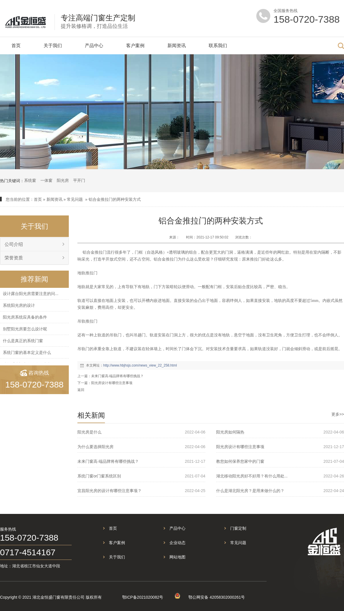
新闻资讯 (176, 45)
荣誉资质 (14, 257)
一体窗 (46, 180)
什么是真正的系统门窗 (23, 340)
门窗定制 (238, 528)
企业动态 (177, 542)
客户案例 (135, 45)
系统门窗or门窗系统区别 (99, 476)
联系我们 (218, 45)
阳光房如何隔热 (230, 432)
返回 (80, 390)
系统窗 (30, 180)
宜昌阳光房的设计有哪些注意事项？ (109, 490)
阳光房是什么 (89, 432)
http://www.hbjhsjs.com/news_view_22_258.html (140, 365)
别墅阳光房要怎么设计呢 (25, 329)
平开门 (79, 180)
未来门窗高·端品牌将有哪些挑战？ (117, 376)
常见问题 (75, 199)
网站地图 (177, 557)
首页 (16, 45)
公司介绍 (14, 244)
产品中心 (94, 45)
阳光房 (63, 180)
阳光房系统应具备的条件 (25, 317)
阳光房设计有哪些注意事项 (111, 383)
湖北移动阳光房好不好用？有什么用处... (252, 476)
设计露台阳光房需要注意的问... (30, 293)
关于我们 (53, 45)
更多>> (337, 414)
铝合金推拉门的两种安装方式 (115, 199)
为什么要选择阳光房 (95, 446)
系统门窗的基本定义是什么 (27, 352)
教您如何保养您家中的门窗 (240, 461)
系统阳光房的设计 (19, 305)
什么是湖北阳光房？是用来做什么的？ (250, 490)
